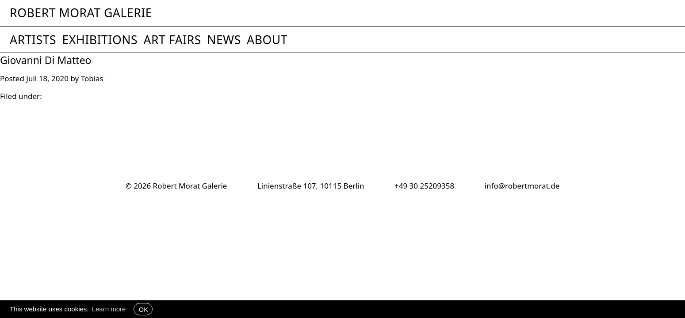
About (267, 40)
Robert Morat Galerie (81, 13)
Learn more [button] (109, 309)
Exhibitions (100, 40)
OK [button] (143, 309)
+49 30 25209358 (424, 186)
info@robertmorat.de (522, 186)
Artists (33, 40)
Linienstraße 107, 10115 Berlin (310, 186)
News (224, 40)
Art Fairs (172, 40)
